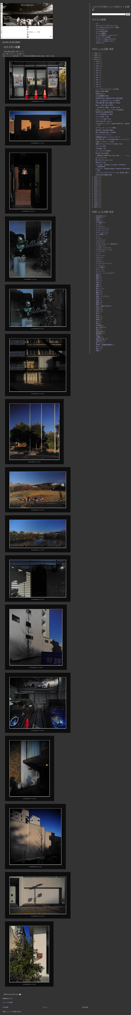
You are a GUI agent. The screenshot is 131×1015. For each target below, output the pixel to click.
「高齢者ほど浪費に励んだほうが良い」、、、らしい (113, 155)
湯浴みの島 (99, 331)
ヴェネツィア (100, 230)
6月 (97, 75)
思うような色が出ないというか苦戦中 (108, 100)
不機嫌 (98, 337)
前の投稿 (85, 1007)
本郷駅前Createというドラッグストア (108, 137)
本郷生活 (99, 341)
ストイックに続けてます (103, 119)
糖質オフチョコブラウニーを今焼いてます (109, 144)
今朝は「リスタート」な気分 (105, 141)
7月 (97, 73)
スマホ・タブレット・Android (105, 244)
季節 (97, 294)
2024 (96, 57)
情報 (97, 319)
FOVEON (99, 216)
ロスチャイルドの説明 (103, 37)
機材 (97, 292)
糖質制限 (99, 333)
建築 (97, 304)
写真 (97, 310)
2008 (96, 205)
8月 (97, 70)
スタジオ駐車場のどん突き (104, 114)
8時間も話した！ (101, 93)
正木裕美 (99, 325)
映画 (97, 279)
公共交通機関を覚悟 (102, 96)
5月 (97, 77)
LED (97, 219)
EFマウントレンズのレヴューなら (107, 25)
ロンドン (99, 271)
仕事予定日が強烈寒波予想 (104, 112)
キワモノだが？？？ (102, 29)
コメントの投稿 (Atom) (13, 1011)
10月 (97, 66)
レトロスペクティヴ (102, 263)
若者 (97, 315)
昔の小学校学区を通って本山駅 (106, 132)
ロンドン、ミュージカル (104, 273)
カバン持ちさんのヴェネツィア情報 (107, 27)
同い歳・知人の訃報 (102, 153)
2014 (96, 193)
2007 (96, 207)
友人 (97, 346)
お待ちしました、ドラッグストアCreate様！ (110, 110)
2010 (96, 201)
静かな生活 (99, 327)
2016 (96, 189)
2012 (96, 197)
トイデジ (99, 252)
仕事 (97, 308)
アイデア (99, 226)
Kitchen (98, 217)
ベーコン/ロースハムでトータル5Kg (107, 89)
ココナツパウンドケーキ (103, 135)
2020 (96, 181)
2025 (96, 55)
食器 (97, 323)
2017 (96, 187)
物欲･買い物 (100, 339)
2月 (97, 84)
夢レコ (98, 343)
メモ (97, 259)
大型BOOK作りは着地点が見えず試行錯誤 (109, 98)
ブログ (98, 257)
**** (97, 24)
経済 (97, 298)
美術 (97, 335)
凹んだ (98, 281)
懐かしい (99, 288)
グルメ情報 (99, 234)
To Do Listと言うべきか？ (104, 121)
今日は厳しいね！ (101, 148)
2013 (96, 195)
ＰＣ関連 (99, 222)
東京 (97, 329)
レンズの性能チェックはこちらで (106, 35)
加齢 (97, 284)
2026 (96, 53)
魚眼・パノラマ (101, 296)
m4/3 (97, 221)
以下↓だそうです (101, 158)
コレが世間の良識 (101, 31)
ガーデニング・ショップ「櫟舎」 (106, 128)
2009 (96, 203)
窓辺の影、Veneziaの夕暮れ (105, 130)
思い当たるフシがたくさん (104, 160)
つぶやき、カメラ (101, 248)
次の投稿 (5, 1007)
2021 (96, 179)
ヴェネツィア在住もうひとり (105, 41)
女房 (97, 317)
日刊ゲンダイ (100, 43)
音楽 (97, 283)
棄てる (98, 290)
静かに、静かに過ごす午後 (104, 105)
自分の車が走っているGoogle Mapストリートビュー (112, 139)
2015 (96, 191)
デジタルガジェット (102, 250)
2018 (96, 185)
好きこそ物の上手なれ (103, 306)
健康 (97, 302)
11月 (97, 63)
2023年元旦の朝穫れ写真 (104, 175)
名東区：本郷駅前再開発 (104, 345)
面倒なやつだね (101, 162)
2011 (96, 199)
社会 (97, 312)
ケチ (97, 238)
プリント (99, 255)
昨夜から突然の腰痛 (102, 91)
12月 (97, 61)
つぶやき (99, 246)
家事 (97, 286)
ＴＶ (97, 224)
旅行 (97, 348)
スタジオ (99, 242)
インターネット (101, 228)
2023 (96, 59)
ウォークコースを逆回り (103, 151)
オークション (100, 232)
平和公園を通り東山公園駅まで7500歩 (108, 103)
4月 (97, 80)
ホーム (45, 1007)
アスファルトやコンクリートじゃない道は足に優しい (113, 172)
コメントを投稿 (8, 1002)
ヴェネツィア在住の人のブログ (106, 39)
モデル (98, 261)
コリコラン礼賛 (12, 47)
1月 (97, 87)
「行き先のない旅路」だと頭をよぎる (108, 107)
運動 (97, 277)
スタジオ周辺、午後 (102, 116)
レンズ (98, 265)
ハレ (97, 253)
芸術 (97, 300)
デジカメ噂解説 (101, 33)
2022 (96, 177)
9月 (97, 68)
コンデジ (99, 240)
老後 (97, 350)
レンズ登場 (99, 267)
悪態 (97, 275)
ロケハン (99, 269)
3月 (97, 82)
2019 (96, 183)
